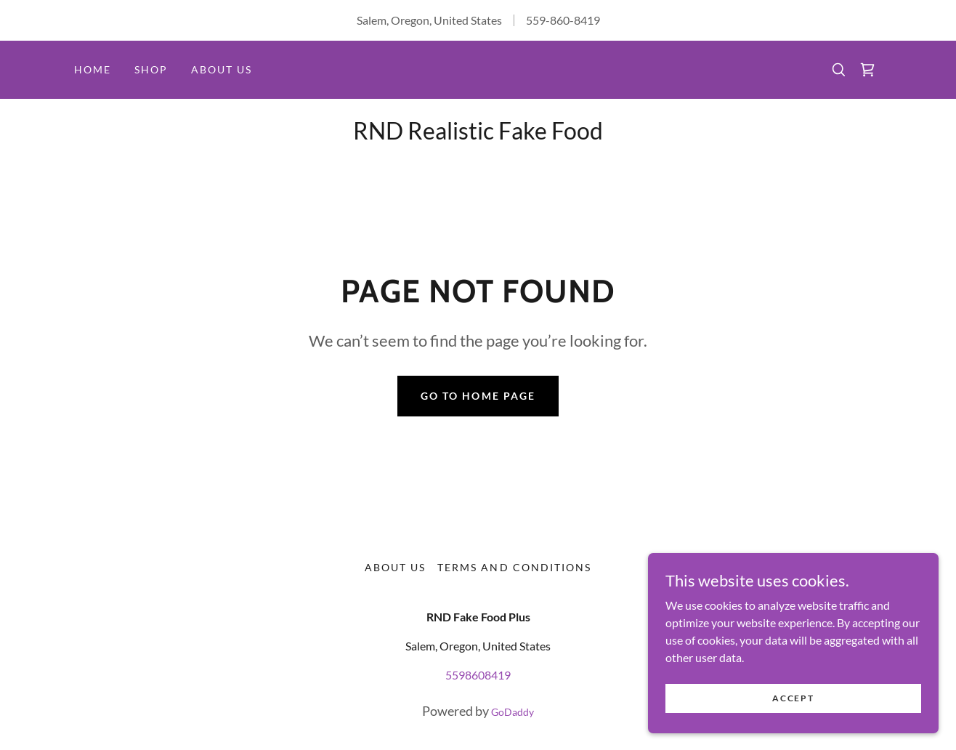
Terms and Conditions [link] (514, 567)
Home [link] (92, 69)
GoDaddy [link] (512, 712)
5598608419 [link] (478, 675)
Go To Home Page (478, 396)
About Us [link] (221, 69)
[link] (867, 69)
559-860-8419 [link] (563, 20)
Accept (793, 698)
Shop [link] (151, 69)
